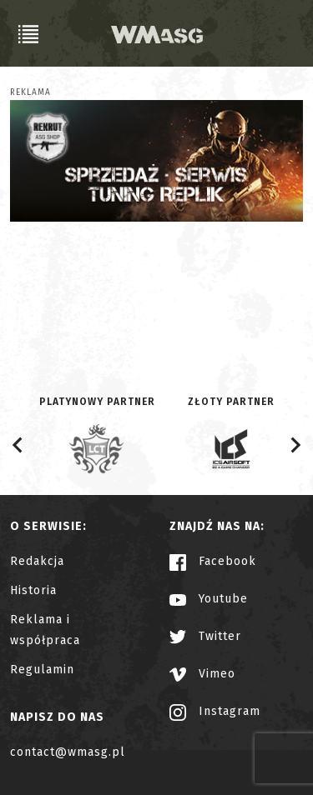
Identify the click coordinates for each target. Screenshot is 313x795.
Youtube (208, 599)
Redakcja (37, 561)
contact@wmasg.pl (67, 752)
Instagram (214, 711)
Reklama (30, 93)
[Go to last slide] (18, 445)
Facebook (212, 561)
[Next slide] (294, 445)
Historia (33, 590)
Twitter (205, 636)
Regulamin (42, 669)
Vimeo (202, 674)
